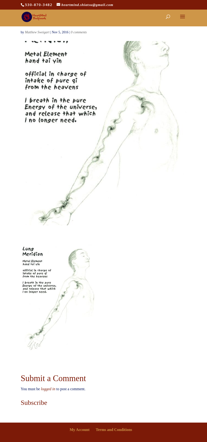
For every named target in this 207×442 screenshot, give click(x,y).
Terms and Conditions (114, 430)
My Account (79, 430)
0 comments (79, 32)
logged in (48, 389)
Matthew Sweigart (37, 32)
